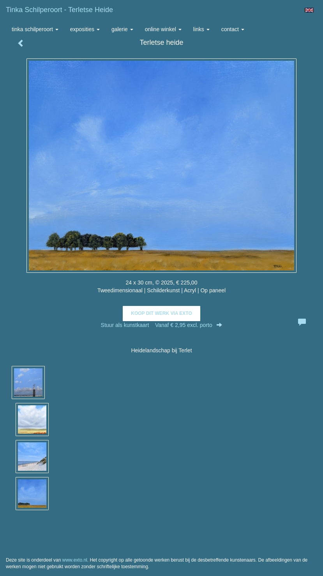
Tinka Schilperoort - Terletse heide (59, 10)
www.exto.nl (74, 560)
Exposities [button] (85, 29)
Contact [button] (232, 29)
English (309, 10)
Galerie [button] (122, 29)
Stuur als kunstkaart (161, 325)
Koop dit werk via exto (161, 313)
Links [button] (201, 29)
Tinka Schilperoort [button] (35, 29)
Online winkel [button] (163, 29)
